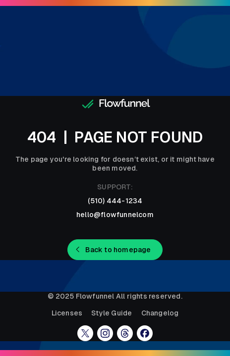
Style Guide (111, 313)
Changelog (160, 313)
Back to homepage (118, 249)
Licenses (67, 313)
